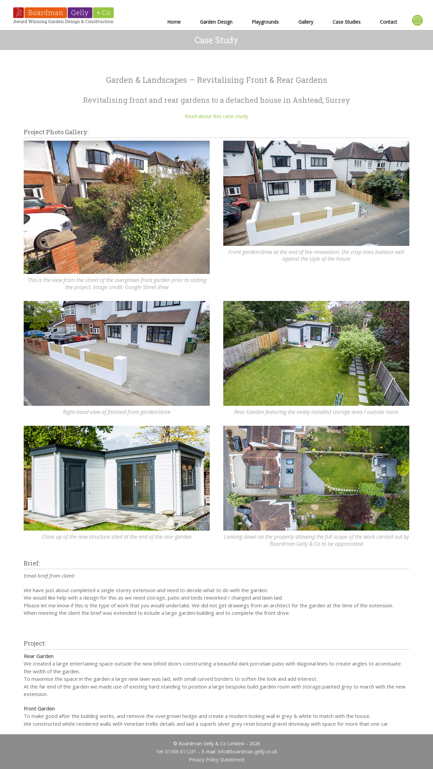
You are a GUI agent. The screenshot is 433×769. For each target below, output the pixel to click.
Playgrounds (265, 22)
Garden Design (216, 22)
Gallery (305, 22)
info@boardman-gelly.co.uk (247, 751)
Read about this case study (216, 116)
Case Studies (347, 22)
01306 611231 (180, 751)
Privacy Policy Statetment (217, 759)
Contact (388, 22)
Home (174, 22)
